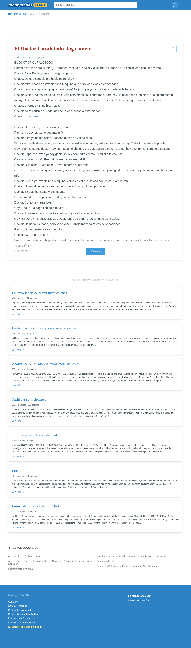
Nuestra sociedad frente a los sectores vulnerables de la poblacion (131, 556)
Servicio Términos (17, 606)
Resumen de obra (106, 561)
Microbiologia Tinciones (20, 569)
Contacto (13, 601)
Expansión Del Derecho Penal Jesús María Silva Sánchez (127, 566)
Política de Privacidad (19, 610)
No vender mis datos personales (25, 627)
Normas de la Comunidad (21, 618)
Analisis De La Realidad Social (24, 556)
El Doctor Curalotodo (41, 14)
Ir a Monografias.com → (141, 596)
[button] (173, 49)
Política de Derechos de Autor (23, 614)
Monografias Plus (17, 14)
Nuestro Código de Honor (21, 622)
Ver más (95, 251)
